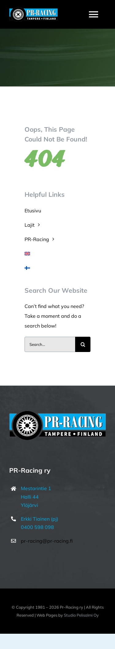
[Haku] (82, 344)
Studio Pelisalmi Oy (81, 615)
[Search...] (50, 344)
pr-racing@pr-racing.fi (47, 541)
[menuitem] (57, 253)
